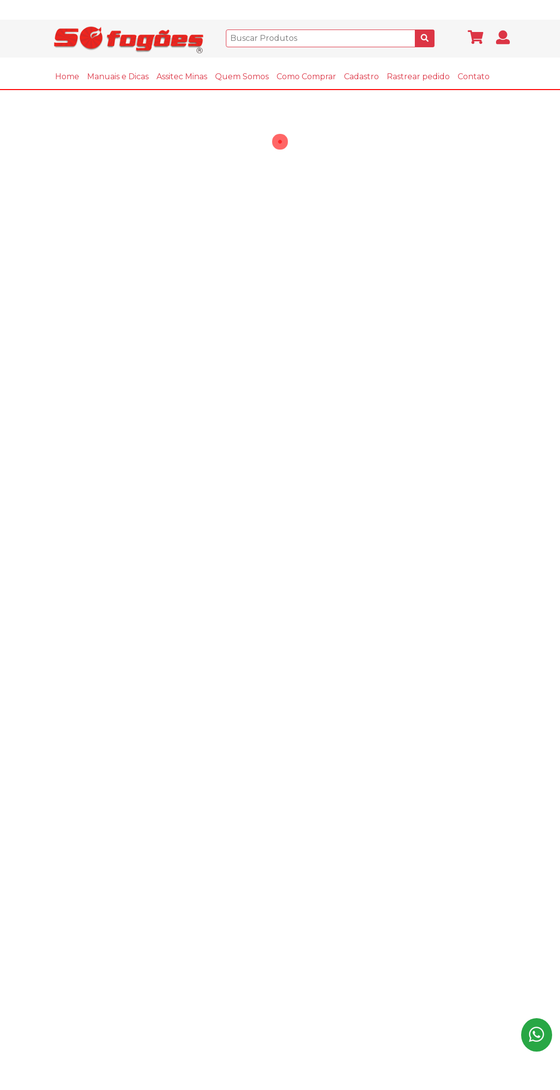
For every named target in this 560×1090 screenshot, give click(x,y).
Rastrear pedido (418, 76)
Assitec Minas (181, 76)
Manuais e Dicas (118, 76)
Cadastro (361, 76)
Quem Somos (242, 76)
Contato (474, 76)
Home (67, 76)
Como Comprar (306, 76)
